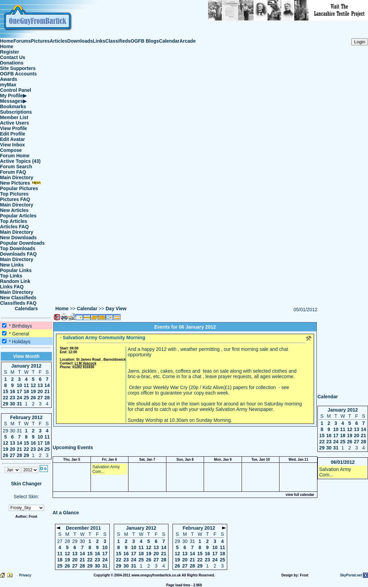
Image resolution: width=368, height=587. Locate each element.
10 (19, 385)
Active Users (14, 123)
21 (47, 391)
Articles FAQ (14, 226)
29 (5, 403)
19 (33, 391)
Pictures (40, 41)
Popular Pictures (19, 188)
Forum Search (16, 166)
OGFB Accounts (18, 73)
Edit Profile (12, 134)
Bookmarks (13, 106)
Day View (116, 308)
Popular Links (16, 270)
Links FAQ (12, 286)
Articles (58, 41)
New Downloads (18, 237)
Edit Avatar (12, 139)
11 (26, 385)
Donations (11, 63)
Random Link (15, 281)
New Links (12, 265)
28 (47, 397)
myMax (8, 84)
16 (12, 391)
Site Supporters (18, 68)
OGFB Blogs (145, 41)
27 (40, 397)
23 (12, 397)
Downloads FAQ (18, 254)
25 (26, 397)
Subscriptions (16, 112)
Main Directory (16, 177)
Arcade (187, 41)
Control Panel (15, 90)
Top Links (11, 275)
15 (5, 391)
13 (40, 385)
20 (40, 391)
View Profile (13, 128)
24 (19, 397)
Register (9, 52)
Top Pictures (14, 194)
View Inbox (12, 144)
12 (33, 385)
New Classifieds (18, 297)
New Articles (14, 210)
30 (12, 403)
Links (99, 41)
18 (26, 391)
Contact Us (12, 57)
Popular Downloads (22, 243)
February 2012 (26, 417)
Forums (22, 41)
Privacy (25, 575)
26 (33, 397)
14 (47, 385)
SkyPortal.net (351, 575)
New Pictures (20, 183)
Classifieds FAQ (18, 303)
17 (19, 391)
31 (19, 403)
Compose (11, 150)
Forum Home (14, 155)
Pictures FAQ (15, 199)
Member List (14, 117)
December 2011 (83, 528)
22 (5, 397)
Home (6, 41)
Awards (8, 79)
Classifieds (118, 41)
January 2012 (26, 366)
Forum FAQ (13, 172)
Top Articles (13, 221)
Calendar (169, 41)
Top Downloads (17, 248)
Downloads (80, 41)
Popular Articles (18, 215)
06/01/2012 (343, 462)
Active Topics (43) (20, 161)
